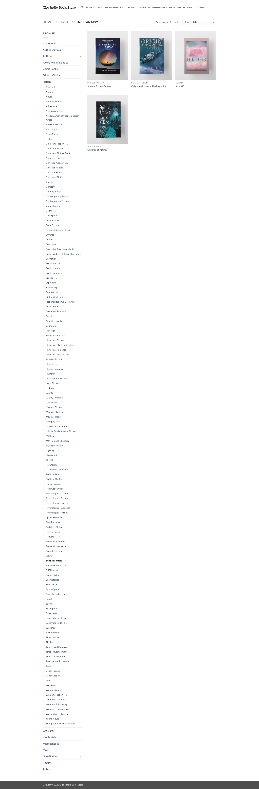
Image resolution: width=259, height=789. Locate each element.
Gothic (49, 316)
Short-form (51, 584)
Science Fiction (53, 565)
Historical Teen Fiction (57, 354)
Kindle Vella (49, 737)
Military (50, 436)
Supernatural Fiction (56, 618)
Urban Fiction (53, 675)
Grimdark (51, 325)
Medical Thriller (54, 416)
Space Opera (52, 589)
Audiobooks (50, 43)
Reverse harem (53, 531)
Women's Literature (56, 699)
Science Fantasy (54, 560)
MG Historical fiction (57, 426)
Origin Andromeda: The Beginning (148, 86)
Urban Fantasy (53, 670)
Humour (50, 373)
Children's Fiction (55, 143)
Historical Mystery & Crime (60, 345)
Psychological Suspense (58, 507)
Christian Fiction (54, 172)
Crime (49, 210)
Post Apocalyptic (54, 488)
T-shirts (47, 769)
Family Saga (52, 287)
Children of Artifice (97, 149)
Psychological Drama (57, 493)
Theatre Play (52, 637)
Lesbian (50, 388)
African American (55, 111)
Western (50, 685)
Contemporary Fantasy (58, 196)
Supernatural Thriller (57, 622)
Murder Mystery (54, 445)
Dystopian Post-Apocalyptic (60, 249)
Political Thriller (54, 479)
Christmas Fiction (55, 177)
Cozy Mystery (53, 205)
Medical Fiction (54, 407)
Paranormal (52, 464)
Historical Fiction (55, 340)
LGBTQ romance (54, 397)
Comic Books (50, 68)
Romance (51, 536)
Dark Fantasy (52, 220)
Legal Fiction (52, 383)
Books (131, 7)
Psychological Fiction (57, 498)
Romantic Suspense (56, 546)
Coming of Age (53, 191)
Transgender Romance (57, 661)
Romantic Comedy (55, 541)
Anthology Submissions (152, 7)
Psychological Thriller (57, 512)
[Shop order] (199, 22)
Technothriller (53, 632)
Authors (47, 56)
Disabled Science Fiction (58, 230)
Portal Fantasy (53, 483)
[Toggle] (80, 50)
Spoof (49, 598)
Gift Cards (49, 730)
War (48, 680)
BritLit (49, 138)
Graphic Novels (54, 321)
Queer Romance (54, 517)
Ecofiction (51, 258)
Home (90, 7)
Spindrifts (180, 86)
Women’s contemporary (58, 709)
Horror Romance (54, 368)
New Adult (51, 455)
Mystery (50, 450)
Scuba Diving (52, 575)
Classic (49, 182)
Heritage (50, 330)
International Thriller (57, 378)
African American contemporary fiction (62, 117)
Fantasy (50, 292)
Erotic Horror (53, 263)
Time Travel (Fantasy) (57, 646)
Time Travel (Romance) (57, 651)
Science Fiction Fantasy (99, 86)
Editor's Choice (51, 75)
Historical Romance (56, 349)
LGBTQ (49, 392)
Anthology (51, 129)
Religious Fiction (54, 527)
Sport (49, 603)
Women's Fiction (54, 694)
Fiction (62, 22)
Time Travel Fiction (56, 656)
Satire (49, 555)
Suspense (50, 627)
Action (49, 91)
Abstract (50, 87)
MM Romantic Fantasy (57, 440)
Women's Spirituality (56, 704)
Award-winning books (55, 62)
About (191, 7)
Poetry (47, 762)
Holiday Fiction (54, 359)
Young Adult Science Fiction (60, 723)
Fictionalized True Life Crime (60, 301)
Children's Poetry (55, 158)
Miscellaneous (51, 743)
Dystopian (51, 244)
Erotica (49, 277)
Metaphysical (53, 421)
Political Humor (54, 474)
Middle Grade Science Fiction (61, 431)
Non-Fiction (50, 756)
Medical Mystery (54, 412)
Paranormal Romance (57, 469)
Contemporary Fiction (57, 201)
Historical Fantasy (55, 335)
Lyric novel (51, 402)
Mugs (46, 749)
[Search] (82, 7)
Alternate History (55, 124)
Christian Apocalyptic (57, 162)
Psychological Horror (57, 503)
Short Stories (52, 579)
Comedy (50, 186)
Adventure (51, 106)
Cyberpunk (51, 215)
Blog (172, 7)
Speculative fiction (55, 594)
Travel (49, 666)
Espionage (51, 282)
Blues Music (52, 134)
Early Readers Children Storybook (63, 253)
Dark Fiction (52, 225)
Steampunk (51, 608)
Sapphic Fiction (54, 551)
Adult (49, 96)
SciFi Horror (52, 570)
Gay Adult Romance (56, 311)
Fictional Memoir (55, 297)
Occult (49, 460)
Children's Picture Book (58, 153)
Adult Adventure (54, 101)
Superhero (51, 613)
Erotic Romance (54, 273)
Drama (49, 239)
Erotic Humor (53, 268)
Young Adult (52, 718)
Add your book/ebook (111, 7)
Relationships (53, 522)
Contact (202, 7)
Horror (49, 364)
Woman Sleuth (53, 690)
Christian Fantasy (55, 167)
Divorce (50, 234)
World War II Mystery (57, 713)
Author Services (52, 49)
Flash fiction (52, 306)
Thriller (50, 642)
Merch (181, 7)
